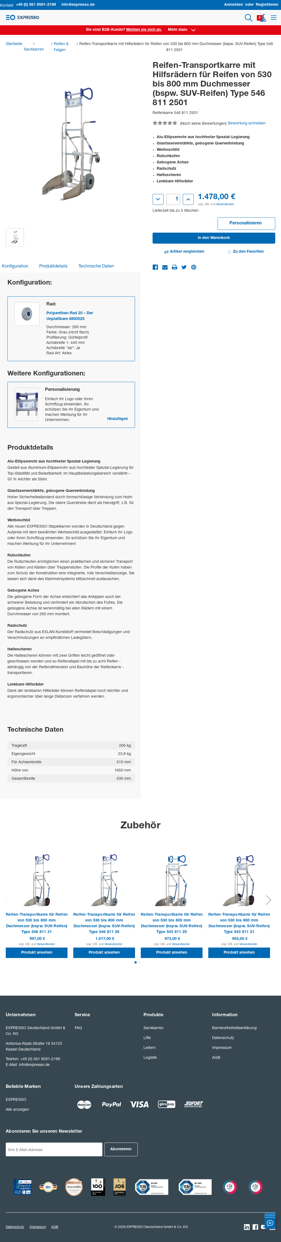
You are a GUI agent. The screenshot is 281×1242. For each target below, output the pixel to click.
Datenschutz (223, 1037)
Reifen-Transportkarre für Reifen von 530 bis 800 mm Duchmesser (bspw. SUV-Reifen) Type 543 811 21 (239, 923)
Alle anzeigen (17, 1109)
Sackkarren (154, 1027)
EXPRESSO (16, 1099)
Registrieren (267, 5)
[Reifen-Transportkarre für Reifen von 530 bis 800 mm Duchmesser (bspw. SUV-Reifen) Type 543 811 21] (239, 883)
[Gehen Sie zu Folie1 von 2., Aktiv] (135, 962)
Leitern (150, 1047)
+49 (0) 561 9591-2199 (36, 5)
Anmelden (233, 5)
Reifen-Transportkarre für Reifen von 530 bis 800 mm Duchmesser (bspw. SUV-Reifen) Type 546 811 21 (37, 923)
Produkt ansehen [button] (36, 953)
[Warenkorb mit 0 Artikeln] (263, 18)
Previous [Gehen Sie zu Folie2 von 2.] (7, 899)
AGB (216, 1057)
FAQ (78, 1027)
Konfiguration (15, 265)
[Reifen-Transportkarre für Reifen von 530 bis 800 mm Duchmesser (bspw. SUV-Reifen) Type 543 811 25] (172, 883)
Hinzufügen (117, 419)
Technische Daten (96, 265)
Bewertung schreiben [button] (247, 123)
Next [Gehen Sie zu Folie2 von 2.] (268, 899)
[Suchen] (248, 18)
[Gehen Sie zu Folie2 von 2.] (140, 962)
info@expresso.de (78, 5)
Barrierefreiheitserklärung (234, 1027)
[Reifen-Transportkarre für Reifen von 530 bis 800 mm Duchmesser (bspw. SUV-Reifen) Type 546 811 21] (37, 883)
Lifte (147, 1037)
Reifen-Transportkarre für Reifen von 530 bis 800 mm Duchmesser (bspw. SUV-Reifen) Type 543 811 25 (172, 923)
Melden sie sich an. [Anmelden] (144, 30)
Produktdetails (53, 265)
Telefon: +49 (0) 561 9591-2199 (33, 1058)
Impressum (222, 1047)
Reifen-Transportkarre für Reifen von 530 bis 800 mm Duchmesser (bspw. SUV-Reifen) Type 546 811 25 (104, 923)
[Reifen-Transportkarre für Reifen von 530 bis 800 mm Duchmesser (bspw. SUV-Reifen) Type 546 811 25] (104, 883)
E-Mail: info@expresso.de (28, 1064)
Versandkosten (225, 204)
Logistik (150, 1057)
